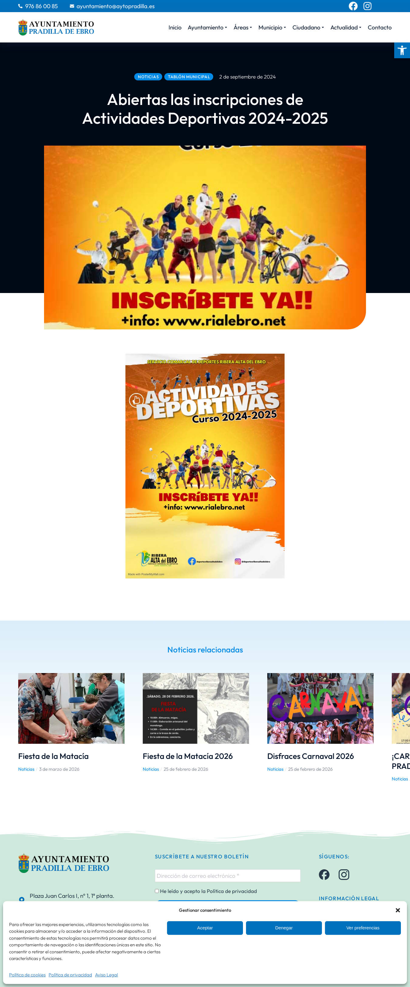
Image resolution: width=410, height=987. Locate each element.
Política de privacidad (70, 975)
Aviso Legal (106, 975)
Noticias (26, 769)
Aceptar (205, 927)
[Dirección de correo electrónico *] (228, 875)
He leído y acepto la (206, 891)
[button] (402, 50)
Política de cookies (27, 975)
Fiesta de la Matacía (53, 756)
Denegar (284, 927)
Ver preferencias (362, 927)
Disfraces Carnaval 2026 (310, 756)
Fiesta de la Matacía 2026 (188, 756)
